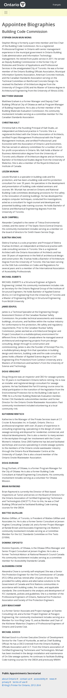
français (57, 4)
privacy (6, 682)
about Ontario (10, 678)
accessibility (40, 678)
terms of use (20, 682)
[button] (60, 691)
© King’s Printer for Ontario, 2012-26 (21, 685)
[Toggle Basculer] (6, 12)
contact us (26, 678)
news (52, 678)
